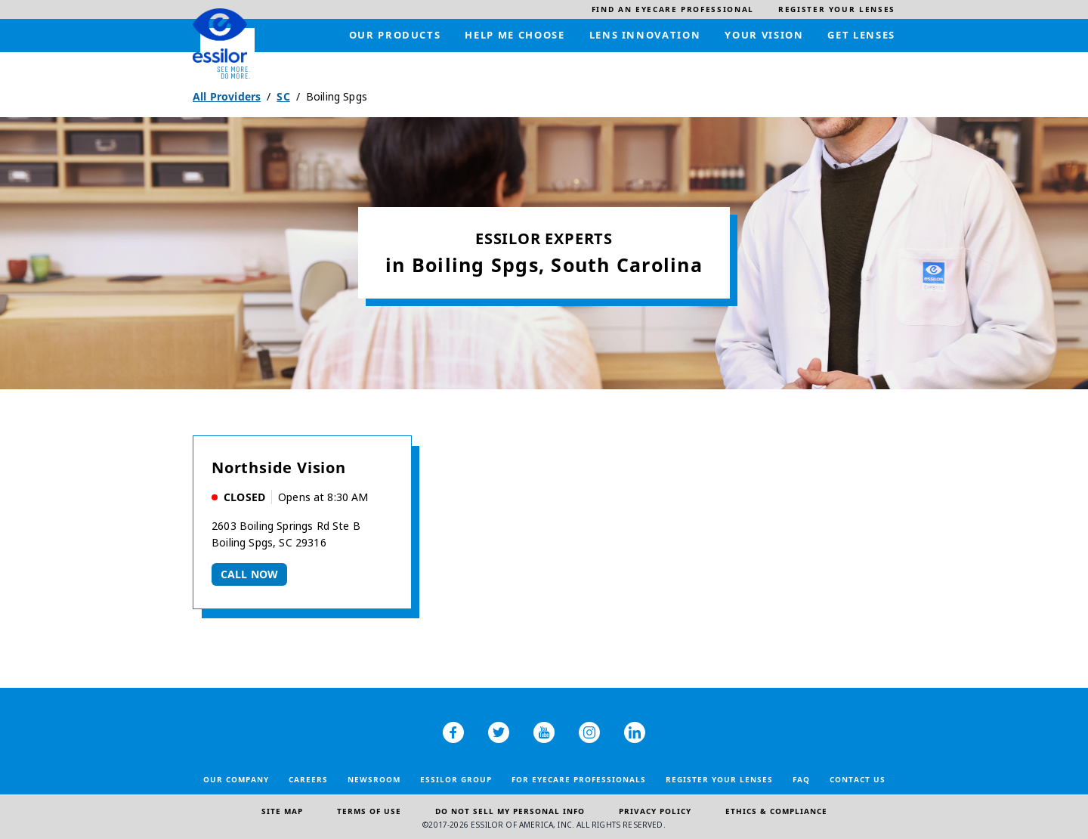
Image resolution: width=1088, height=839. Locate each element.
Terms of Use (369, 811)
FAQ (801, 779)
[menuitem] (673, 9)
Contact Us (858, 779)
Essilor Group (456, 779)
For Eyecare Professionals (579, 779)
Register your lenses (719, 779)
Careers (308, 779)
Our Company (236, 779)
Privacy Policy (655, 811)
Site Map (282, 811)
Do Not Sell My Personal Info (510, 811)
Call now (249, 574)
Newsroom (374, 779)
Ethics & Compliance (776, 811)
